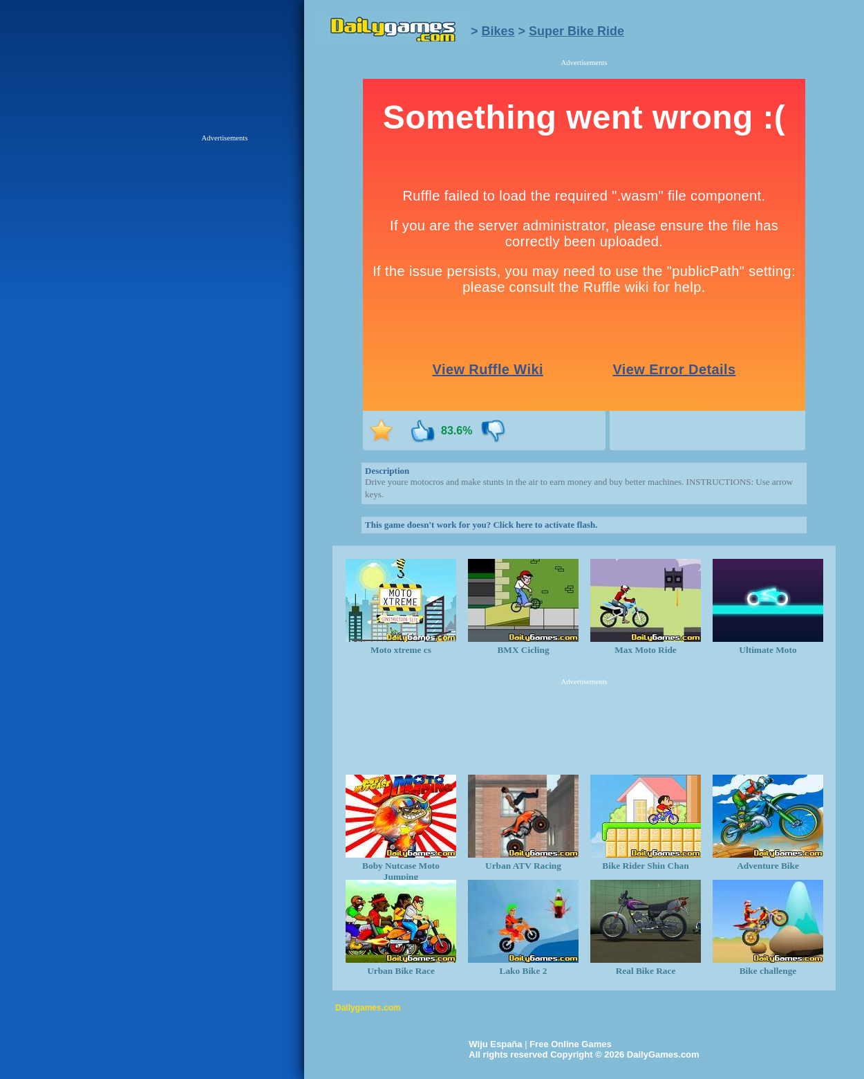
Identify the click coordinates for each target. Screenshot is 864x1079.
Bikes (498, 31)
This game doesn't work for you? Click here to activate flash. (481, 524)
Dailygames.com (368, 1008)
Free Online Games (570, 1044)
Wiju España (495, 1044)
